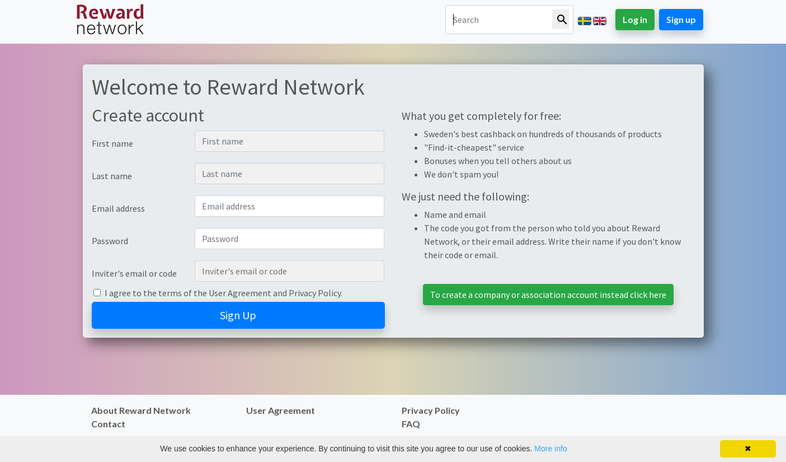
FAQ (411, 423)
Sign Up (238, 315)
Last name (112, 175)
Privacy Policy (315, 292)
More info (550, 448)
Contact (108, 423)
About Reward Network (141, 410)
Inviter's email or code (134, 273)
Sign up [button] (681, 19)
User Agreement (240, 292)
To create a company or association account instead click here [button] (548, 294)
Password (110, 240)
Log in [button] (635, 19)
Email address (118, 208)
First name (112, 143)
